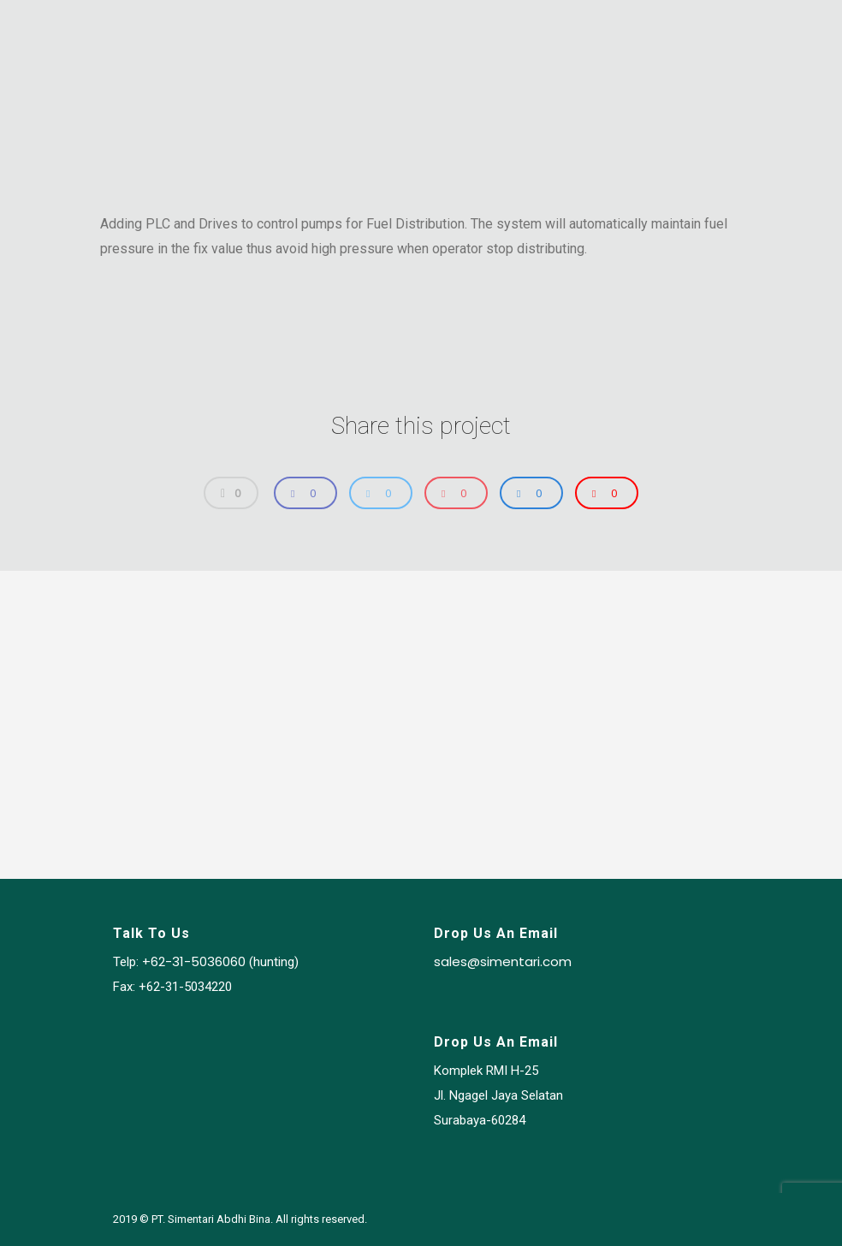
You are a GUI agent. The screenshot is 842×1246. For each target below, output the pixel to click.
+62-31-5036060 (194, 962)
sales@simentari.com (503, 962)
